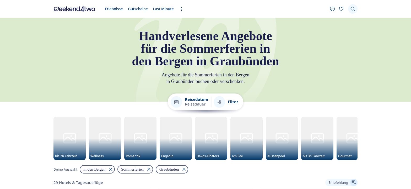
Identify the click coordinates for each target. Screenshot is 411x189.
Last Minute (163, 8)
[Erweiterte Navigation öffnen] (183, 9)
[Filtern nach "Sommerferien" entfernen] (135, 169)
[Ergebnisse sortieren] (341, 182)
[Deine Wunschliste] (341, 9)
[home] (74, 9)
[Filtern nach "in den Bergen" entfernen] (97, 169)
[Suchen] (353, 9)
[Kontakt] (332, 9)
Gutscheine (138, 8)
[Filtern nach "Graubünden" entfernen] (172, 169)
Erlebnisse (114, 8)
